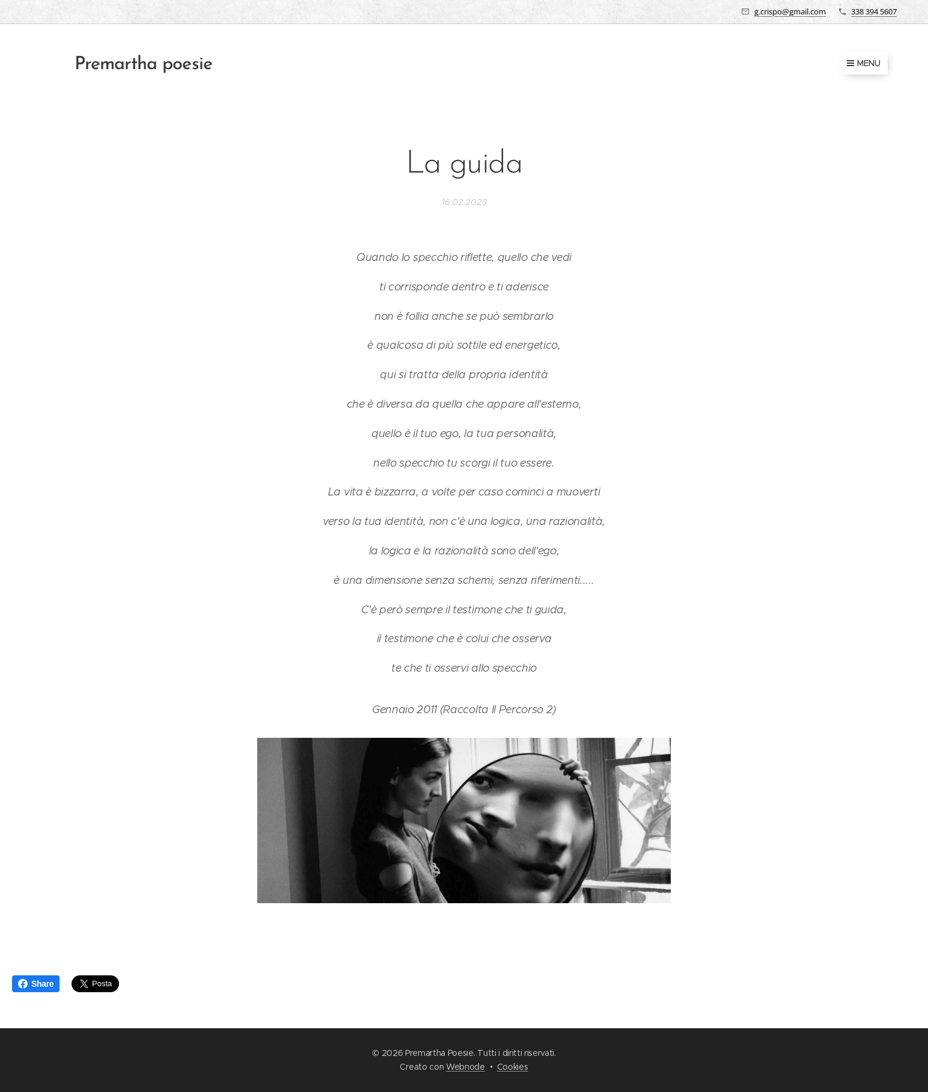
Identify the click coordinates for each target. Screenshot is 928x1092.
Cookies (512, 1066)
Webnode (465, 1066)
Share (35, 984)
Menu (864, 63)
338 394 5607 (874, 11)
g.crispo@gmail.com (790, 11)
